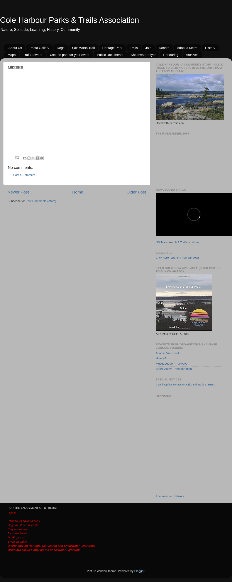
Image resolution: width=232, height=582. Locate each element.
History (210, 48)
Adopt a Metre (187, 48)
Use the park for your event (69, 55)
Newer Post (18, 192)
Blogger (139, 571)
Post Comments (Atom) (41, 201)
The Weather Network (170, 496)
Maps (12, 55)
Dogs (60, 48)
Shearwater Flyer (143, 55)
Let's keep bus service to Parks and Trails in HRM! (186, 384)
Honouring (170, 55)
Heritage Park (112, 48)
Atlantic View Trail (167, 353)
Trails (134, 48)
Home (77, 192)
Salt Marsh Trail (83, 48)
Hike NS (161, 358)
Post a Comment (24, 175)
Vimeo (196, 242)
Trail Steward (32, 55)
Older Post (136, 192)
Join (148, 48)
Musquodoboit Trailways (171, 363)
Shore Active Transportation (174, 368)
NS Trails (162, 242)
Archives (192, 55)
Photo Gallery (39, 48)
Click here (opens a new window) (177, 257)
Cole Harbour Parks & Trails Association (69, 20)
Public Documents (110, 55)
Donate (164, 48)
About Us (15, 48)
